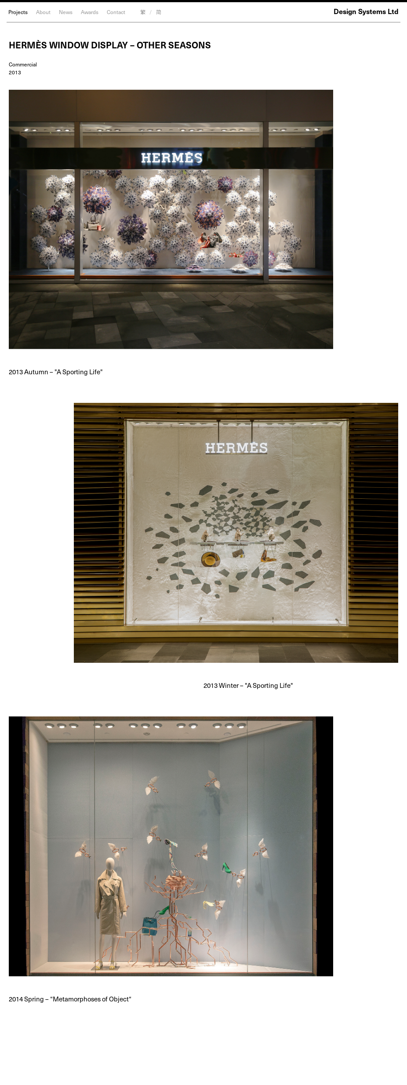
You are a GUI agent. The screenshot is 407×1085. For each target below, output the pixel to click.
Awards (89, 12)
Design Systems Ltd (366, 11)
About (43, 12)
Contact (116, 12)
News (66, 12)
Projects (18, 12)
